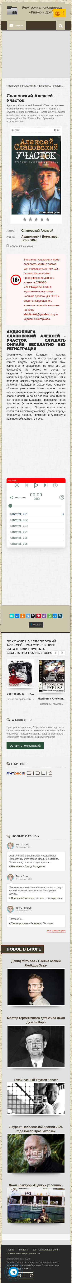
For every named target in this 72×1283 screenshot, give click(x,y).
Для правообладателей (45, 1249)
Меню (16, 26)
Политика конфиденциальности (24, 1253)
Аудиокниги (30, 236)
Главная (11, 1249)
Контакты (24, 1249)
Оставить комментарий (25, 745)
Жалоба (36, 624)
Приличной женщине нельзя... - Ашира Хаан (36, 898)
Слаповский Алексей (37, 230)
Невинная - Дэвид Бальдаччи (27, 866)
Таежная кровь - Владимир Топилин (31, 923)
